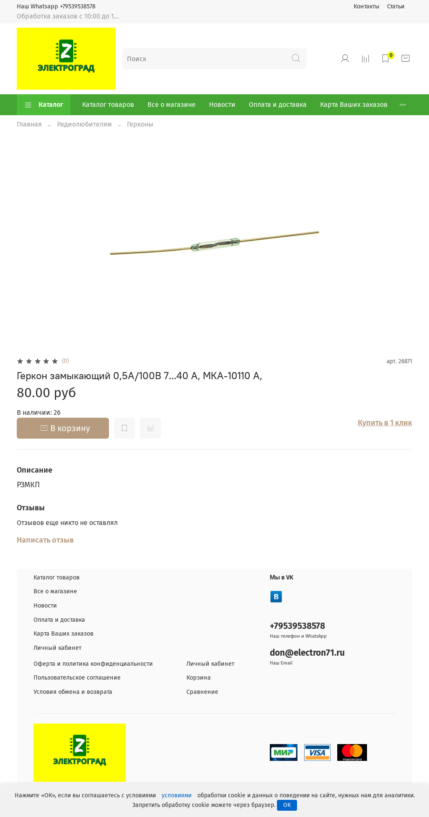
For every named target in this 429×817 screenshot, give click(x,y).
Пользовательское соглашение (77, 677)
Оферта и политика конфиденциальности (93, 663)
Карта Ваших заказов (354, 105)
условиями (176, 795)
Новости (222, 105)
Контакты (367, 6)
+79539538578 (297, 626)
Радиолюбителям (84, 124)
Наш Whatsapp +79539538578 (56, 6)
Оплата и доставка (278, 105)
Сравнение (202, 691)
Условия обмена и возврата (73, 691)
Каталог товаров (108, 105)
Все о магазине (171, 105)
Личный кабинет (57, 648)
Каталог (43, 105)
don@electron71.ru (307, 653)
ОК (287, 805)
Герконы (140, 124)
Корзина (198, 677)
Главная (29, 124)
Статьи (396, 6)
